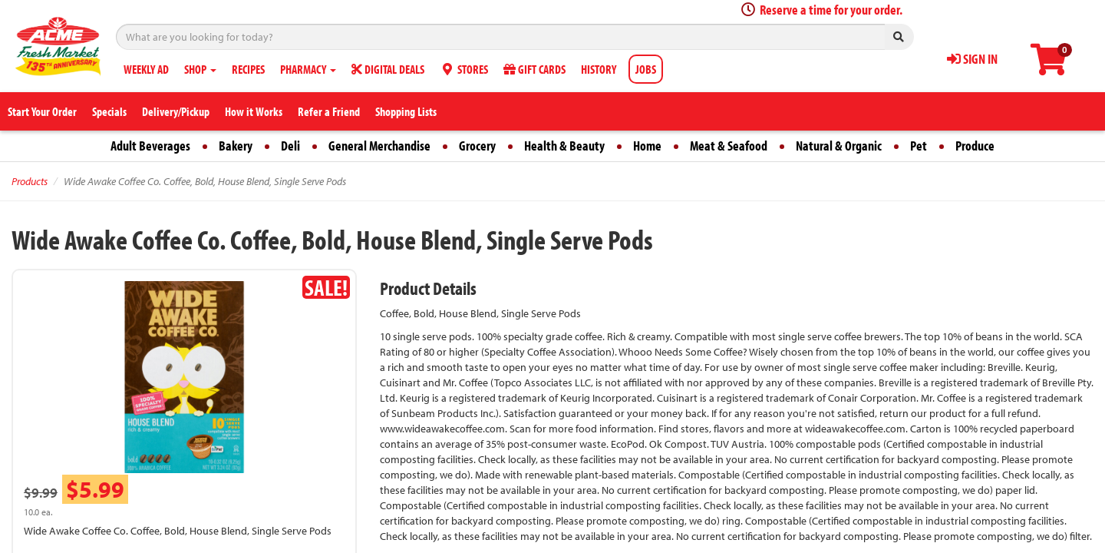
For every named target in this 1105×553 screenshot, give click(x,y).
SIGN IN (972, 59)
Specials (109, 111)
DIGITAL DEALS (387, 69)
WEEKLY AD (146, 69)
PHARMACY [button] (308, 69)
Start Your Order (42, 111)
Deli (290, 145)
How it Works (253, 111)
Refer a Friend (329, 111)
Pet (918, 145)
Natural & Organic (839, 145)
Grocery (477, 145)
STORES (464, 69)
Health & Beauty (564, 145)
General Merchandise (379, 145)
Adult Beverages (150, 145)
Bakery (235, 145)
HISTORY (598, 69)
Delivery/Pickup (175, 111)
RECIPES (248, 69)
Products (30, 181)
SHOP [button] (200, 69)
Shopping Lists (406, 111)
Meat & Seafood (728, 145)
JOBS (645, 69)
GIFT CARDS (534, 69)
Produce (975, 145)
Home (647, 145)
